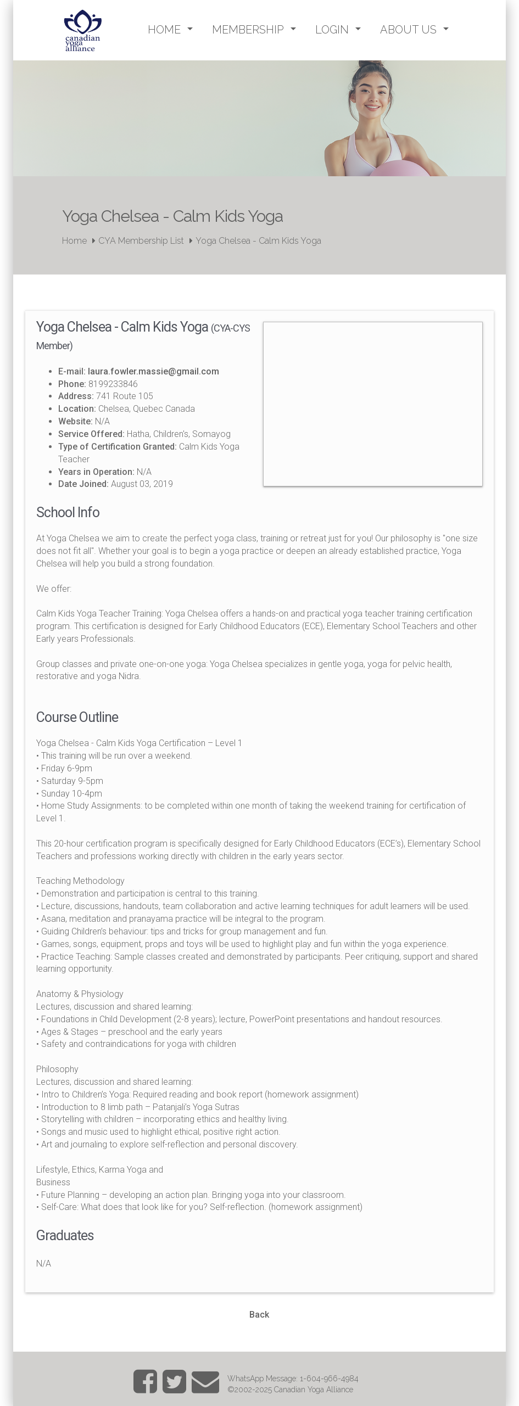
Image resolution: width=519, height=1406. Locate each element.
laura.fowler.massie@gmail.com (153, 371)
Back (259, 1314)
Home (74, 241)
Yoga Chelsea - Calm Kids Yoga (258, 241)
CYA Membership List (141, 241)
